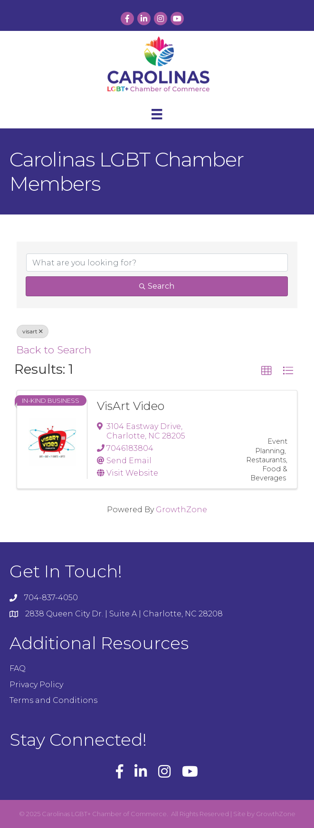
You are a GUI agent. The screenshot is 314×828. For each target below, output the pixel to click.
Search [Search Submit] (156, 286)
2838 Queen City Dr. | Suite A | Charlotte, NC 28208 (124, 613)
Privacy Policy (36, 684)
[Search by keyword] (157, 262)
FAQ (18, 668)
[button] (266, 370)
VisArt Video (130, 406)
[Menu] (157, 114)
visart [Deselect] (32, 331)
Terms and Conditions (53, 700)
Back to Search (53, 349)
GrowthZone (181, 509)
